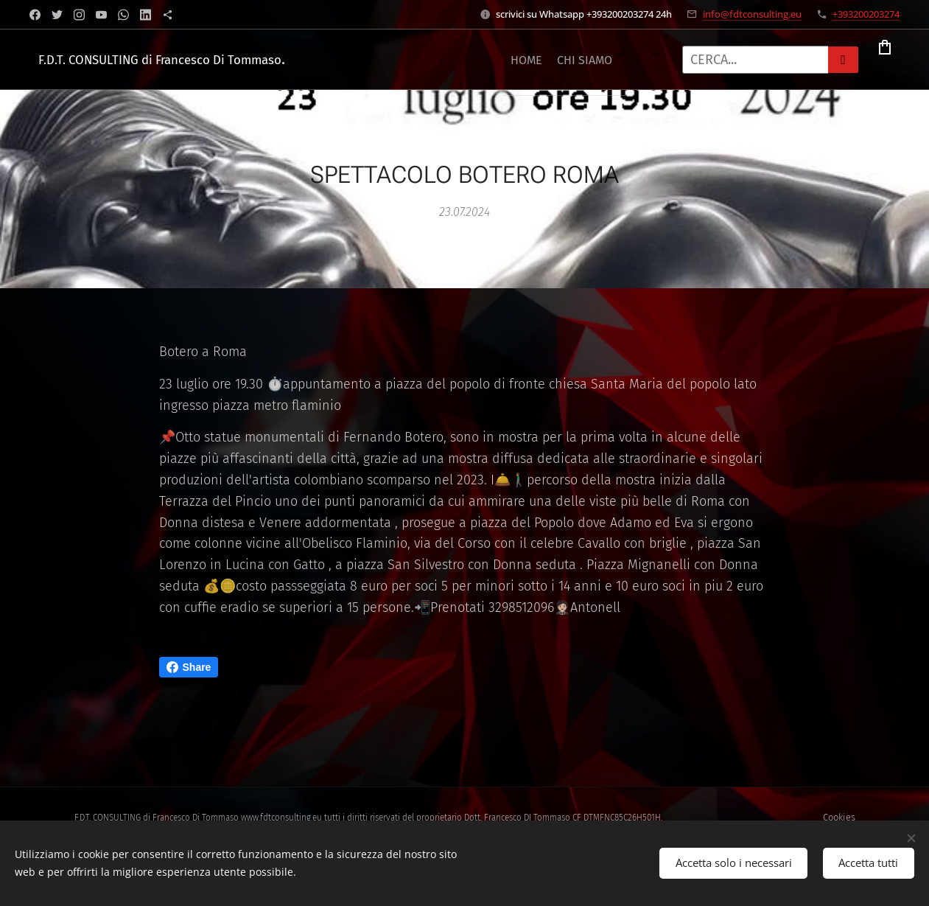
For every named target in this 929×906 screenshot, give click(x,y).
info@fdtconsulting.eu (752, 14)
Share (188, 667)
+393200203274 (866, 14)
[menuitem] (364, 59)
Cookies (839, 817)
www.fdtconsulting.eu (281, 817)
